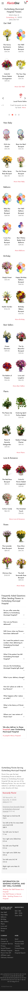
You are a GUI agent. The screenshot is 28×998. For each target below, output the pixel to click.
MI (18, 976)
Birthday (3, 919)
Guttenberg (10, 17)
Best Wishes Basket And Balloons (21, 240)
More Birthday (20, 319)
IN (5, 976)
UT (16, 980)
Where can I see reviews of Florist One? (12, 715)
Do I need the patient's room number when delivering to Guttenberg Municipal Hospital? (13, 643)
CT (13, 974)
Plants (3, 924)
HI (22, 974)
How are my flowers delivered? (10, 623)
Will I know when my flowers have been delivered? (13, 632)
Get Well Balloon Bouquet (21, 47)
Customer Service (7, 944)
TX (15, 980)
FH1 (16, 981)
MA (12, 976)
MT (3, 978)
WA (23, 980)
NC (5, 978)
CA (9, 974)
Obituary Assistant (7, 957)
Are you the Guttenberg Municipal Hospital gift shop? (13, 667)
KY (8, 976)
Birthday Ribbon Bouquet (21, 309)
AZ (7, 974)
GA (20, 974)
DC (15, 974)
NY (20, 978)
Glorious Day (7, 573)
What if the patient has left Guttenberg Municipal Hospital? (13, 656)
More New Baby (19, 181)
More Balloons (20, 250)
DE (17, 974)
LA (10, 976)
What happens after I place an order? (13, 697)
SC (9, 980)
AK (1, 974)
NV (18, 978)
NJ (14, 978)
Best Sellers (4, 921)
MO (23, 976)
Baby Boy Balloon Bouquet (7, 210)
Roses (3, 931)
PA (6, 980)
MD (14, 976)
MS (1, 978)
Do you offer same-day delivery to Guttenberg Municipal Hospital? (11, 612)
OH (23, 978)
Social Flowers (5, 948)
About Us (4, 939)
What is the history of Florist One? (13, 706)
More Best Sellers (19, 386)
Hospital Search (20, 953)
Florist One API (6, 953)
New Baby (4, 915)
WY (11, 981)
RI (7, 980)
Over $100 (18, 915)
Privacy (3, 946)
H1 (18, 981)
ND (8, 978)
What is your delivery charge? (14, 677)
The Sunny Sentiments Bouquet (7, 47)
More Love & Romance (17, 519)
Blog (13, 981)
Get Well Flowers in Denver (12, 894)
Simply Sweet (7, 277)
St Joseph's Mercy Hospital (12, 736)
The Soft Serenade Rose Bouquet (21, 575)
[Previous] (3, 98)
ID (25, 974)
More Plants (21, 452)
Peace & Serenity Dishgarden (7, 442)
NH (12, 978)
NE (10, 978)
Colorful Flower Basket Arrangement (7, 76)
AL (3, 974)
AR (5, 974)
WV (9, 981)
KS (6, 976)
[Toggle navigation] (3, 3)
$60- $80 (18, 911)
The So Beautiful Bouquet (21, 348)
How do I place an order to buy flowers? (13, 688)
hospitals (6, 729)
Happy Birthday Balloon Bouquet (21, 279)
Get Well (4, 912)
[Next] (25, 98)
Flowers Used (19, 944)
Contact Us (4, 941)
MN (20, 976)
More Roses (21, 586)
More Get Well (20, 87)
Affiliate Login (5, 955)
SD (11, 980)
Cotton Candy (7, 509)
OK (2, 980)
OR (4, 980)
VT (20, 980)
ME (16, 976)
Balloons (3, 917)
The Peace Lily (7, 413)
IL (3, 976)
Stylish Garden (7, 307)
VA (18, 980)
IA (16, 17)
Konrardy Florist (9, 793)
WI (24, 980)
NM (16, 978)
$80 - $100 (18, 913)
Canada (17, 946)
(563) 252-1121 (14, 20)
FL (18, 974)
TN (13, 980)
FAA (25, 978)
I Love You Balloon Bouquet (7, 240)
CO (11, 974)
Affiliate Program (6, 950)
